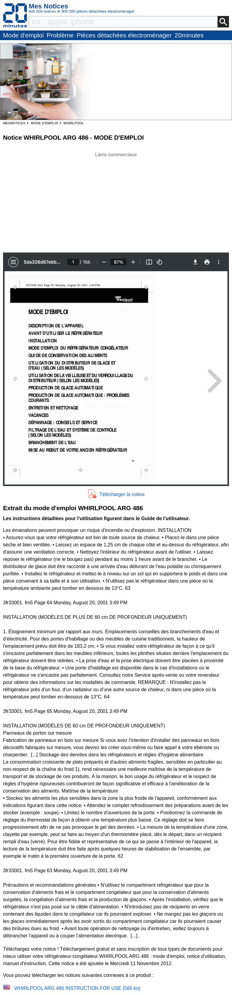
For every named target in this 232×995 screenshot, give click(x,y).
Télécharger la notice (121, 494)
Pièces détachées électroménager (124, 35)
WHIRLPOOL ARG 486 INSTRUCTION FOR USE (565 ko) (77, 988)
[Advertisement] (116, 200)
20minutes (189, 35)
